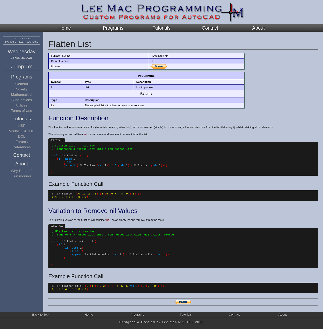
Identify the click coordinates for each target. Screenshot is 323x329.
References (22, 147)
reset (21, 42)
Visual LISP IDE (21, 131)
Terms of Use (21, 111)
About (258, 28)
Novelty (22, 89)
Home (64, 28)
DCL (21, 136)
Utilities (21, 105)
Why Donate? (22, 171)
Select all (56, 140)
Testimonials (22, 176)
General (21, 84)
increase (10, 42)
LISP (21, 126)
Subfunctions (21, 100)
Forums (22, 142)
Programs (113, 28)
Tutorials (161, 28)
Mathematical (21, 94)
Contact (210, 28)
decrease (32, 42)
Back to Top (40, 314)
